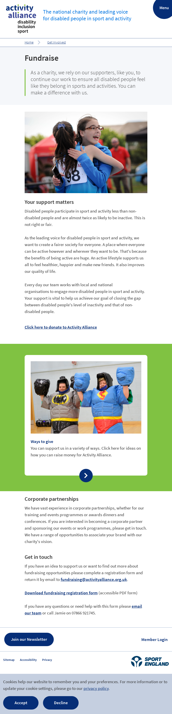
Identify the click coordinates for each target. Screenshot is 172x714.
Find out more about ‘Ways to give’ (86, 415)
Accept (21, 702)
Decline (61, 702)
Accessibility (28, 660)
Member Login (154, 639)
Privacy (47, 660)
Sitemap (9, 660)
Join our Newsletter (29, 639)
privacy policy (96, 688)
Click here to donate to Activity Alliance (61, 327)
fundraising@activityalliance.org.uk (94, 579)
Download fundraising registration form (61, 592)
